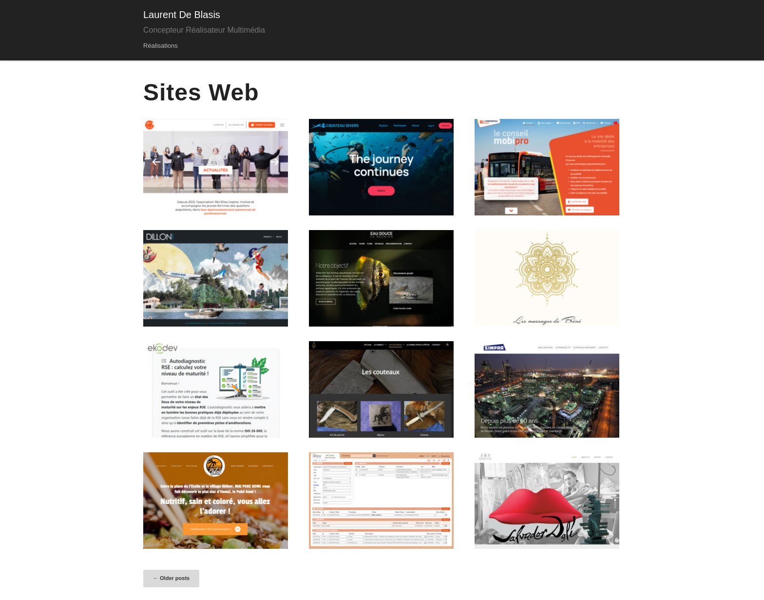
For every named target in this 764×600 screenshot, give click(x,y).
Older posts (171, 578)
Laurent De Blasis (181, 14)
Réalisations (160, 45)
